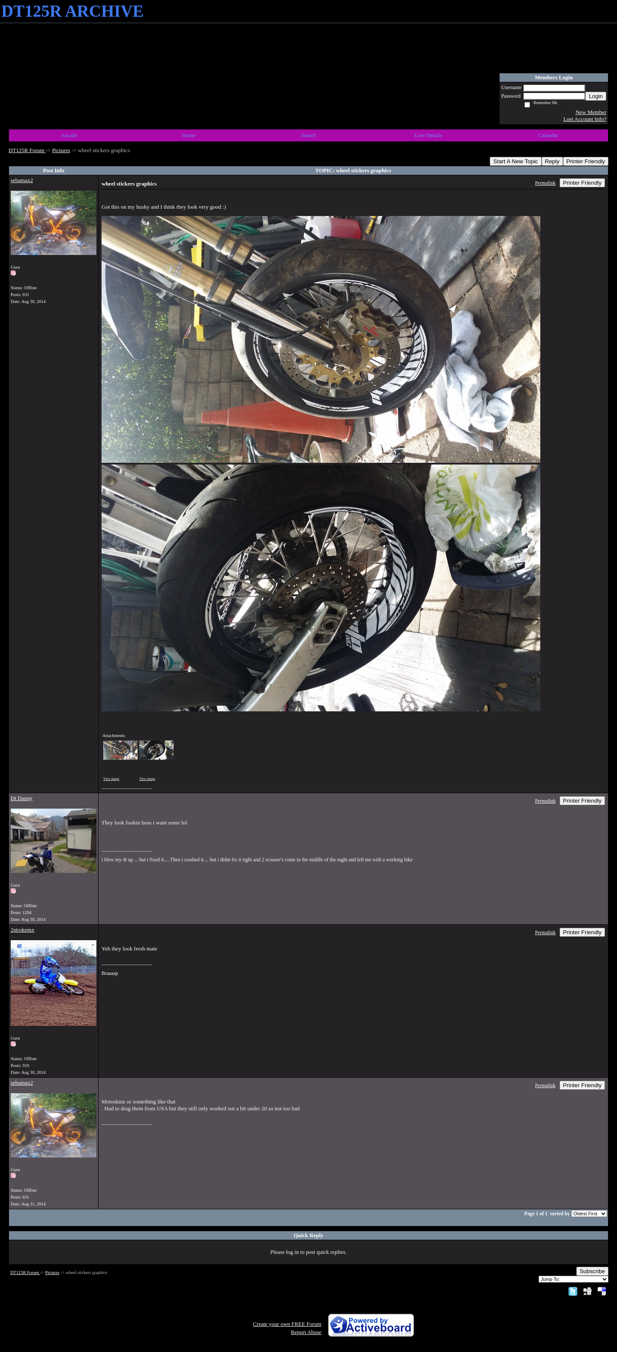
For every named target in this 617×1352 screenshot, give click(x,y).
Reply (552, 161)
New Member (590, 112)
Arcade (69, 135)
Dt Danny (22, 798)
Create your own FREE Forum (287, 1324)
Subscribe (592, 1271)
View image (111, 779)
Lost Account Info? (584, 119)
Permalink (545, 183)
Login (596, 96)
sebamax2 (22, 180)
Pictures (61, 150)
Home (189, 135)
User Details (428, 135)
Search (308, 135)
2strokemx (22, 929)
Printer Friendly (585, 161)
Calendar (548, 135)
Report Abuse (306, 1332)
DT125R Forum (27, 150)
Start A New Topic (515, 161)
